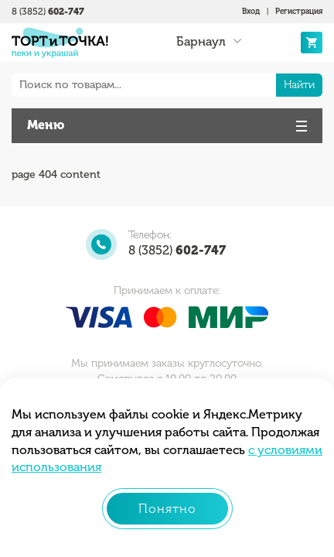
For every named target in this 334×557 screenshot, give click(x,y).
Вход (251, 11)
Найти (299, 84)
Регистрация (298, 11)
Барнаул (201, 42)
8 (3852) (48, 11)
